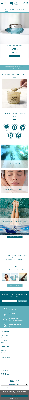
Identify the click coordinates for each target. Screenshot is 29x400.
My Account (4, 350)
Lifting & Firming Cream (14, 45)
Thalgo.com (8, 387)
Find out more (14, 56)
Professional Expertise (14, 189)
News (2, 342)
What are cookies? (14, 398)
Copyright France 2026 (18, 387)
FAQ (2, 355)
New (6, 9)
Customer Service (5, 357)
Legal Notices (4, 335)
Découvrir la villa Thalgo (14, 221)
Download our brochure (7, 359)
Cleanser (11, 9)
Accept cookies (14, 395)
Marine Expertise (14, 164)
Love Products (20, 9)
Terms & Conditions (6, 338)
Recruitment (4, 340)
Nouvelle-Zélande (14, 384)
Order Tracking (5, 352)
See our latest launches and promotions (14, 67)
